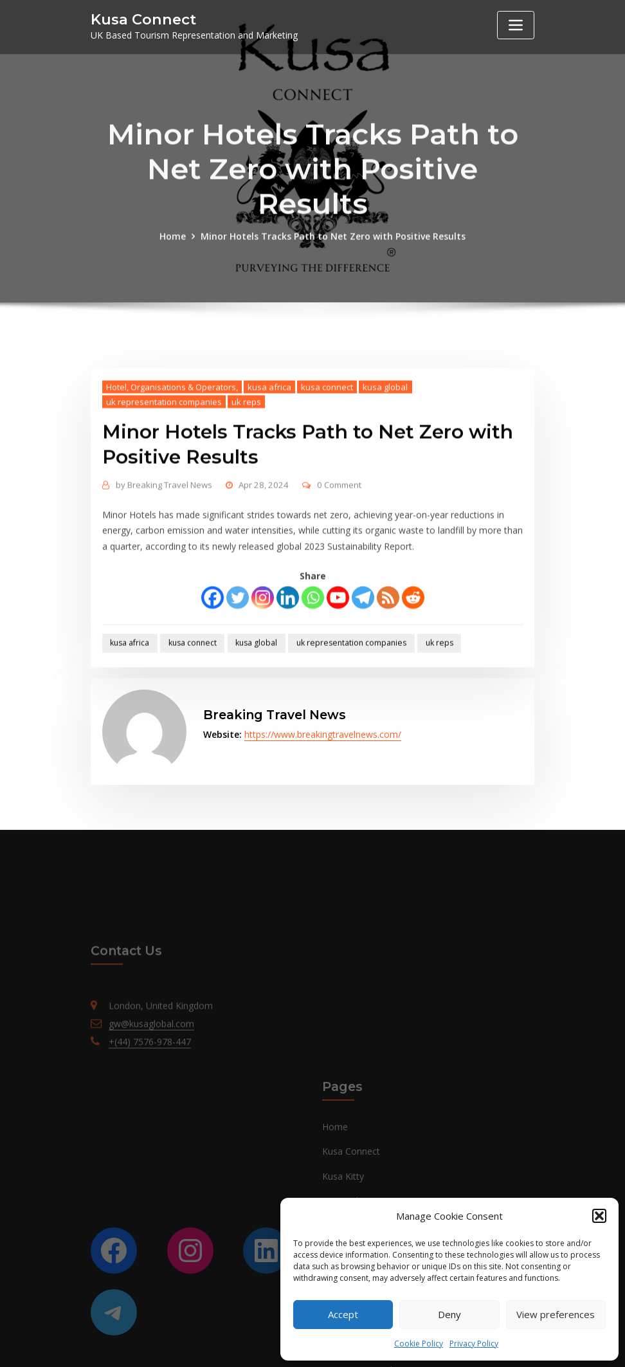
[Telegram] (363, 639)
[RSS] (388, 639)
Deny (449, 1314)
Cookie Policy (418, 1343)
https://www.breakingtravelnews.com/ (322, 734)
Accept (343, 1314)
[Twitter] (237, 639)
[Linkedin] (287, 639)
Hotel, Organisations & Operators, (172, 429)
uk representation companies (164, 444)
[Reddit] (413, 639)
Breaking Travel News (164, 527)
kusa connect (327, 429)
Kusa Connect (143, 19)
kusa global (385, 429)
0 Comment (339, 527)
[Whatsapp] (313, 639)
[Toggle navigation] (515, 25)
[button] (599, 1215)
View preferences (555, 1314)
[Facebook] (212, 639)
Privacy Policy (473, 1343)
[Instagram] (262, 639)
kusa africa (269, 429)
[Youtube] (338, 639)
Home (172, 254)
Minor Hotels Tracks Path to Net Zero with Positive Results (333, 254)
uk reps (246, 444)
